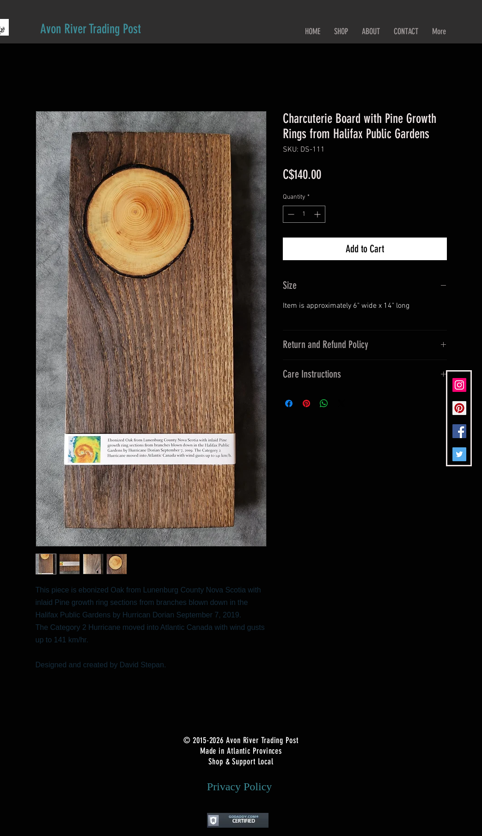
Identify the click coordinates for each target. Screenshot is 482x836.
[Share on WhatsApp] (323, 403)
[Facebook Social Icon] (459, 431)
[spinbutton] (304, 214)
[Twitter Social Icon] (459, 454)
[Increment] (318, 214)
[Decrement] (290, 214)
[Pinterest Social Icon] (459, 408)
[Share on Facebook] (288, 403)
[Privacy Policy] (239, 787)
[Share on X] (341, 403)
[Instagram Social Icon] (459, 385)
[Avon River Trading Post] (90, 29)
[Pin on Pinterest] (306, 403)
